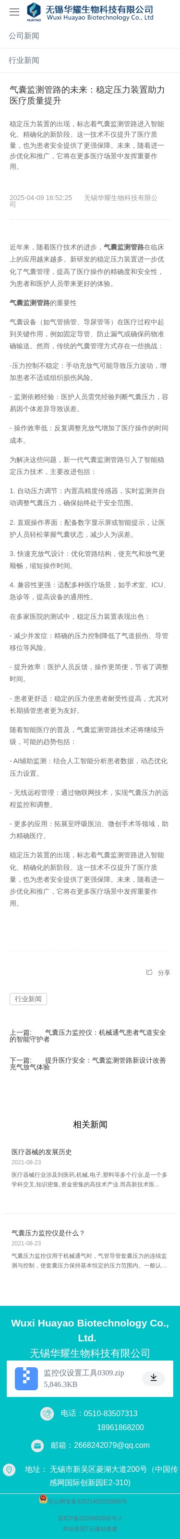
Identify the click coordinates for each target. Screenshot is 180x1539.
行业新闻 (24, 60)
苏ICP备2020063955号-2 (90, 1518)
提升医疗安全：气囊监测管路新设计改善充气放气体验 (88, 1063)
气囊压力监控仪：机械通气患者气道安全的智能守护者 (88, 1036)
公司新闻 (24, 36)
